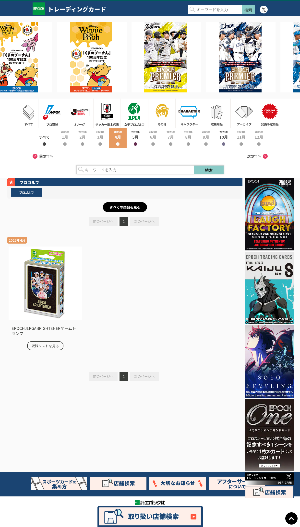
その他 (162, 113)
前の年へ (43, 156)
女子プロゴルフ (134, 113)
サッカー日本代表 (107, 113)
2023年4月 (118, 138)
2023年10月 (223, 138)
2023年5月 (135, 138)
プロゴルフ (26, 192)
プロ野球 (52, 113)
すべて (28, 113)
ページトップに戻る (291, 518)
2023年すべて (44, 138)
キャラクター (189, 113)
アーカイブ (244, 113)
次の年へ (257, 156)
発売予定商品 (269, 113)
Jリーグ (79, 113)
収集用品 (216, 113)
